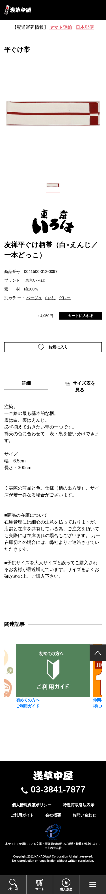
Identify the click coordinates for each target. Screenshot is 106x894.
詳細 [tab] (26, 383)
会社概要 (53, 815)
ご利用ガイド (22, 815)
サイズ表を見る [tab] (79, 386)
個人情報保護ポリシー (31, 805)
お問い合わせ (84, 815)
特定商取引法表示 (78, 805)
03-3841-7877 (58, 789)
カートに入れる (81, 316)
